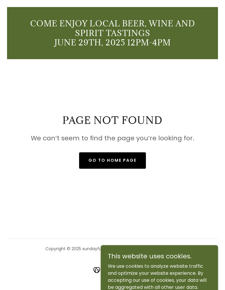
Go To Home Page (112, 160)
